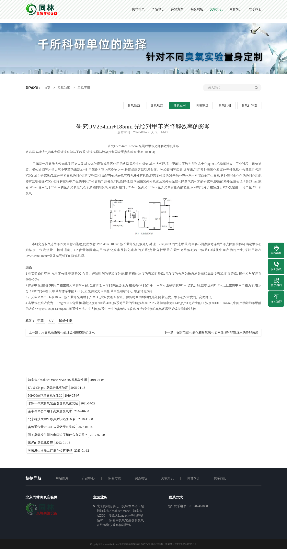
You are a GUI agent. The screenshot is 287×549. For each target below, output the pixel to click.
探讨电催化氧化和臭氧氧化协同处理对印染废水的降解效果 (217, 334)
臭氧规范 (157, 105)
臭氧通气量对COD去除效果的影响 (51, 428)
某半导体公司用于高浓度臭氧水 (50, 413)
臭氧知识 (63, 87)
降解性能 (65, 322)
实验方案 (114, 478)
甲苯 (40, 322)
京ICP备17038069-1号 (186, 544)
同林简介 (193, 478)
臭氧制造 (203, 105)
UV (51, 322)
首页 (46, 87)
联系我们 (220, 478)
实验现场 (141, 478)
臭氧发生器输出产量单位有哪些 (50, 452)
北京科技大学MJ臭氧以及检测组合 (52, 421)
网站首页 (62, 478)
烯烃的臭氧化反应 (40, 444)
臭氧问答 (226, 105)
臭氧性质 (135, 105)
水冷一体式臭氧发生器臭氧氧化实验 (53, 405)
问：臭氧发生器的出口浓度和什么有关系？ (58, 436)
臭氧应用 (83, 87)
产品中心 (88, 478)
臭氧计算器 (250, 105)
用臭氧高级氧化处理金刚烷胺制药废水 (68, 334)
